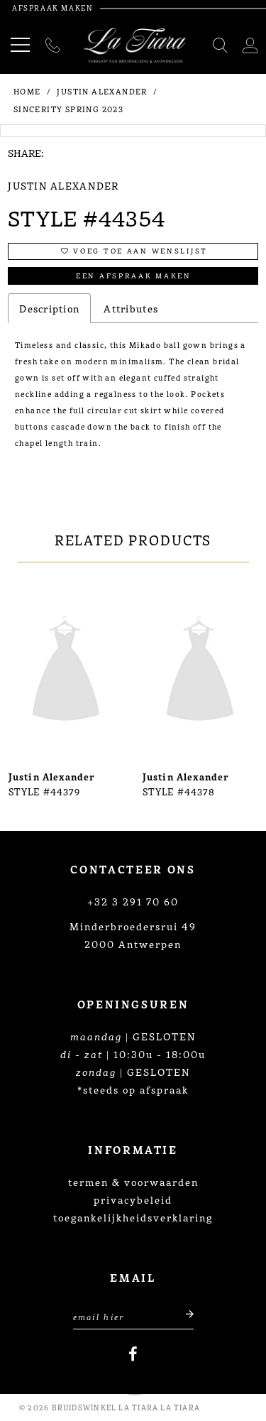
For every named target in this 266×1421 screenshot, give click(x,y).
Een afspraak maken (134, 275)
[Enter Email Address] (133, 1315)
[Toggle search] (221, 46)
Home (27, 91)
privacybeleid (133, 1199)
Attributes (131, 308)
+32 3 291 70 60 (133, 901)
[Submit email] (183, 1315)
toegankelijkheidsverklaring (133, 1217)
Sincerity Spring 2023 (68, 108)
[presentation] (66, 671)
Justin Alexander (102, 91)
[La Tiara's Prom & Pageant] (135, 45)
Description (49, 308)
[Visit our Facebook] (133, 1354)
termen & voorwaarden (133, 1182)
